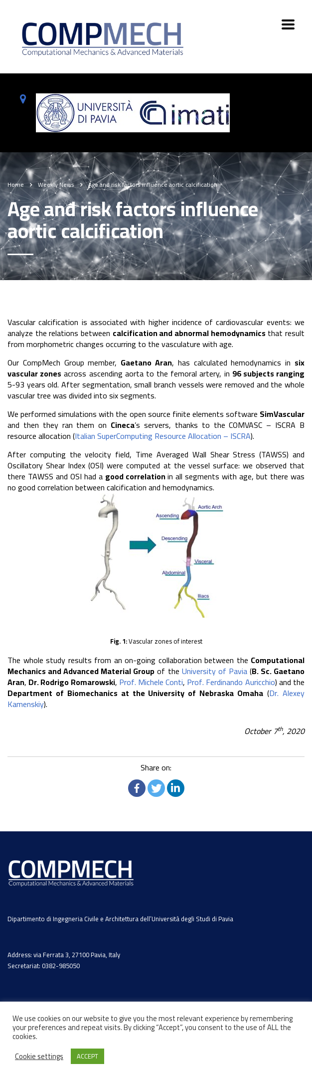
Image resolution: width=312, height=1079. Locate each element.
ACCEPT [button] (87, 1056)
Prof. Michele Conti (151, 682)
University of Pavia (214, 671)
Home (15, 184)
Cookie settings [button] (39, 1056)
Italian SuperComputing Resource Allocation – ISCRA (163, 435)
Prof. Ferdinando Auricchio (231, 682)
